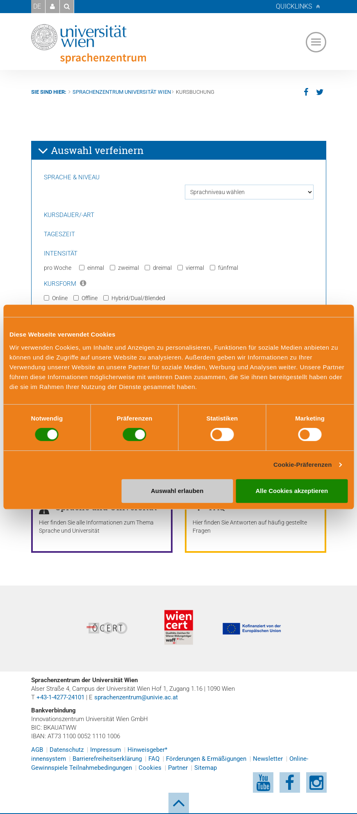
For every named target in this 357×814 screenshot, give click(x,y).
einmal (91, 268)
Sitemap (205, 767)
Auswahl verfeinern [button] (90, 150)
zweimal (124, 268)
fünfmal (224, 268)
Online (56, 298)
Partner (178, 767)
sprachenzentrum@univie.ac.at (136, 697)
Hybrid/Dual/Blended (134, 298)
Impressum (105, 749)
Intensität (60, 253)
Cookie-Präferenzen (302, 464)
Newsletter (268, 758)
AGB (37, 749)
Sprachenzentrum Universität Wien (122, 92)
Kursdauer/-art (69, 215)
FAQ (153, 758)
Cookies (150, 767)
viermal (190, 268)
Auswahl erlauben (177, 490)
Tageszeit (59, 234)
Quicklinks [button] (294, 6)
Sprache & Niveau (72, 177)
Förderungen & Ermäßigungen (206, 758)
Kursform (65, 283)
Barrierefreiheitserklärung (107, 758)
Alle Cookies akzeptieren (292, 490)
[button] (52, 6)
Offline (85, 298)
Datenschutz (67, 749)
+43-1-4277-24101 (60, 697)
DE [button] (37, 6)
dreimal (158, 268)
